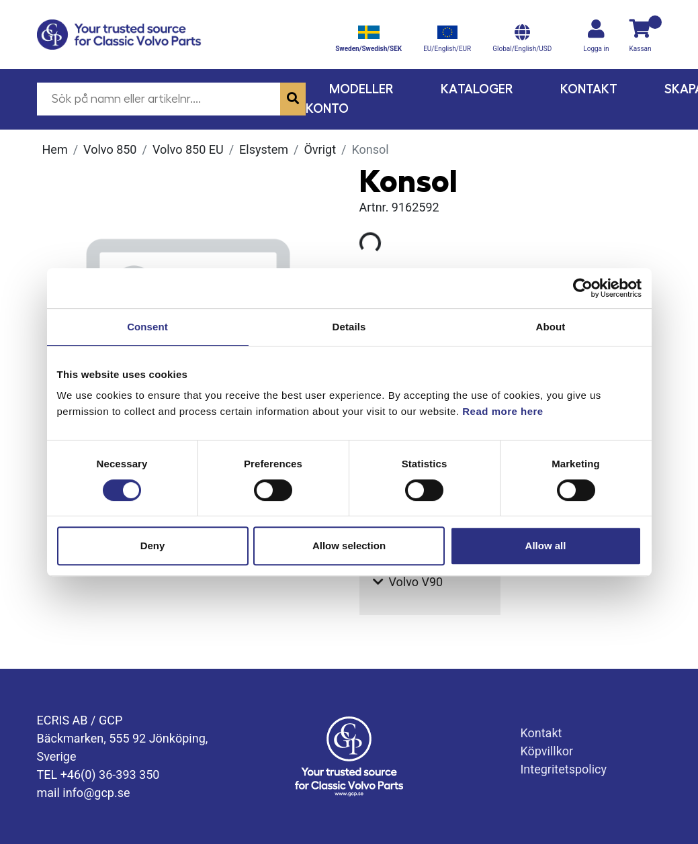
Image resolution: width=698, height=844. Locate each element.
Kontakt (588, 89)
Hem (55, 149)
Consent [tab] (147, 326)
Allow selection (349, 545)
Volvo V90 (408, 582)
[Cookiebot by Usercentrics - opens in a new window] (583, 288)
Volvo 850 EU (188, 149)
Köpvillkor (546, 751)
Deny (152, 545)
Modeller (361, 89)
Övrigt (320, 149)
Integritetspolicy (563, 769)
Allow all (545, 545)
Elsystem (263, 149)
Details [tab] (349, 326)
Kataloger (477, 89)
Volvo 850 (109, 149)
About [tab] (551, 326)
